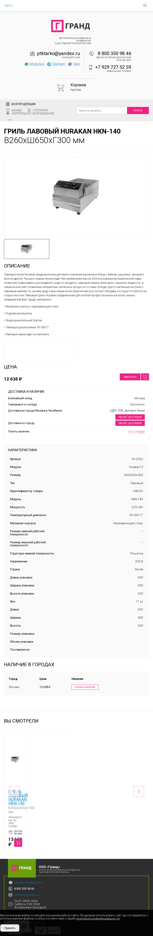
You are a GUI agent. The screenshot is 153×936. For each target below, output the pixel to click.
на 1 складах (136, 431)
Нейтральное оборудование (33, 113)
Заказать (130, 376)
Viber (74, 64)
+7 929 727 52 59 (113, 67)
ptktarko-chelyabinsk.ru (29, 871)
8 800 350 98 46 (114, 53)
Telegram (56, 64)
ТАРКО (8, 5)
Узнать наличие (84, 687)
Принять (9, 928)
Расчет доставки (130, 417)
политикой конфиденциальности (98, 918)
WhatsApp (34, 64)
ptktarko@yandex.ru (58, 53)
